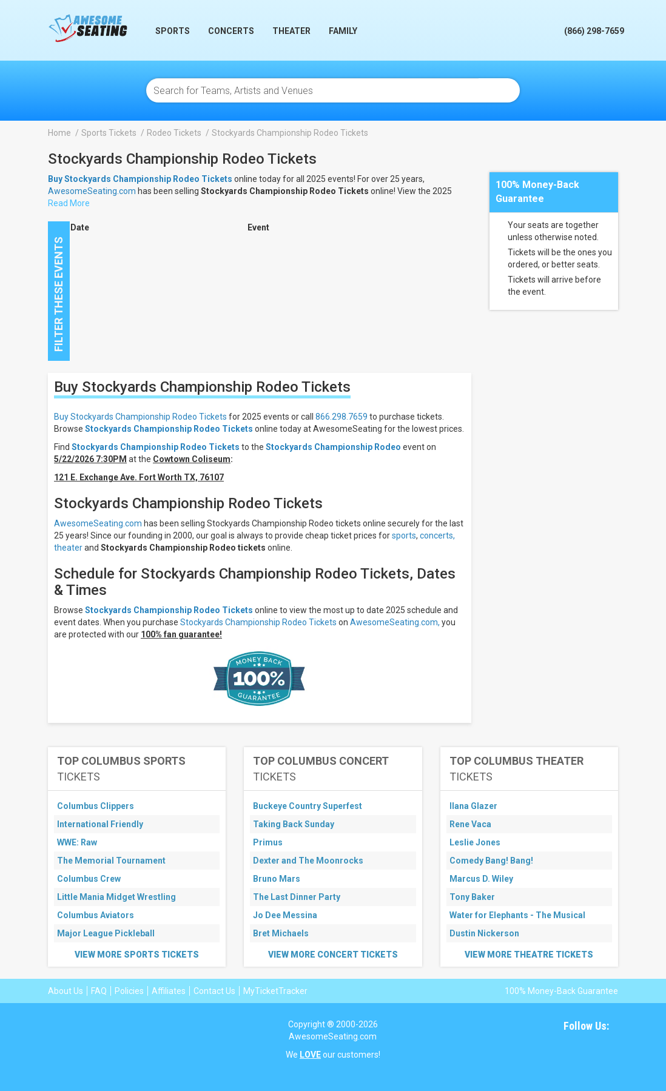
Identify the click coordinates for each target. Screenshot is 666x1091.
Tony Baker (472, 897)
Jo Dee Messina (285, 915)
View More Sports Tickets (137, 954)
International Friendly (100, 824)
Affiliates (169, 991)
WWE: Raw (77, 842)
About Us (65, 991)
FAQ (99, 991)
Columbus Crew (89, 879)
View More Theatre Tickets (529, 954)
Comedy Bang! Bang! (491, 860)
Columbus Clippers (95, 806)
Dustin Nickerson (484, 933)
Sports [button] (172, 31)
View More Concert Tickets (333, 954)
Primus (268, 842)
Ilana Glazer (473, 806)
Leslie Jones (474, 842)
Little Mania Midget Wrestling (116, 897)
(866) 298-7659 (594, 31)
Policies (129, 991)
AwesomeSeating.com (92, 191)
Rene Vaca (470, 824)
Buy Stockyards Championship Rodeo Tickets (140, 416)
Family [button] (343, 31)
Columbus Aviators (95, 915)
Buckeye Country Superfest (307, 806)
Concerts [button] (231, 31)
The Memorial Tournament (111, 860)
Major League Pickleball (106, 933)
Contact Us (214, 991)
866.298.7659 (341, 416)
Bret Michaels (281, 933)
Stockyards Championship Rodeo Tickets (169, 429)
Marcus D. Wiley (481, 879)
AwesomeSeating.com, (395, 622)
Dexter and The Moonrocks (308, 860)
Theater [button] (291, 31)
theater (68, 547)
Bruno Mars (276, 879)
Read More (69, 203)
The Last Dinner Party (296, 897)
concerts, (437, 535)
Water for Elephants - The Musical (517, 915)
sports (404, 535)
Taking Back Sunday (293, 824)
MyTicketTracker (275, 991)
